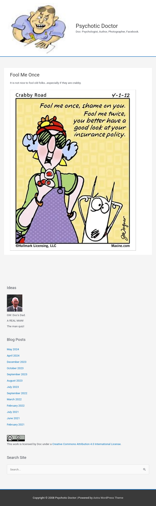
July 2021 (13, 411)
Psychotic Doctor (97, 26)
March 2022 (14, 399)
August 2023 (15, 380)
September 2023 (17, 374)
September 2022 (17, 393)
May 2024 (13, 349)
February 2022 (16, 405)
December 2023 (16, 361)
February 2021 (16, 424)
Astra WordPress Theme (108, 497)
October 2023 (15, 368)
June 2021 (13, 418)
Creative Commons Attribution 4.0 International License (86, 444)
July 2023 (13, 386)
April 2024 (13, 355)
